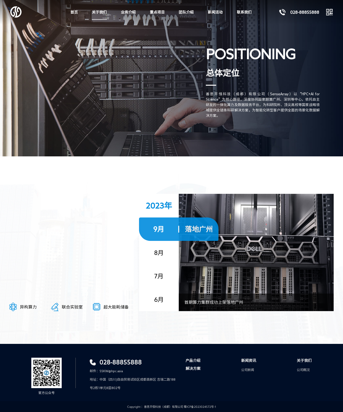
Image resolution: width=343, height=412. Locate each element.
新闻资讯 (248, 360)
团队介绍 (186, 12)
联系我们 (244, 12)
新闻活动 (215, 12)
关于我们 (99, 12)
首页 (74, 12)
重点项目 (157, 12)
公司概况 (303, 370)
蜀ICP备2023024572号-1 (200, 406)
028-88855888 (120, 362)
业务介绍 (128, 12)
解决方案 (193, 368)
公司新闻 (247, 370)
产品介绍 (193, 360)
